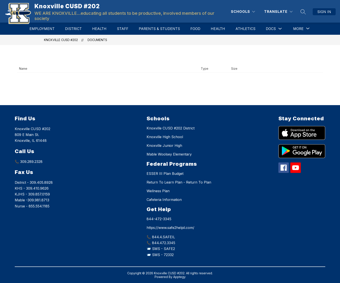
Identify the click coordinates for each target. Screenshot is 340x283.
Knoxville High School (165, 137)
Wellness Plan (158, 191)
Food (195, 28)
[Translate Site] (278, 11)
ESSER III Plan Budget (165, 173)
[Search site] (303, 11)
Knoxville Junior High (164, 145)
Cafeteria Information (164, 199)
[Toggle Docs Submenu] (280, 29)
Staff (122, 28)
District (73, 28)
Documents (97, 40)
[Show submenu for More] (298, 28)
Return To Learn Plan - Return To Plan (179, 182)
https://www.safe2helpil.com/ (170, 227)
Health (99, 28)
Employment (42, 28)
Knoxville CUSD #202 (61, 40)
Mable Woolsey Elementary (169, 154)
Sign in (324, 12)
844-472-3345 (159, 219)
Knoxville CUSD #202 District (171, 128)
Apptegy (179, 277)
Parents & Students (159, 28)
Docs (271, 28)
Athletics (245, 28)
